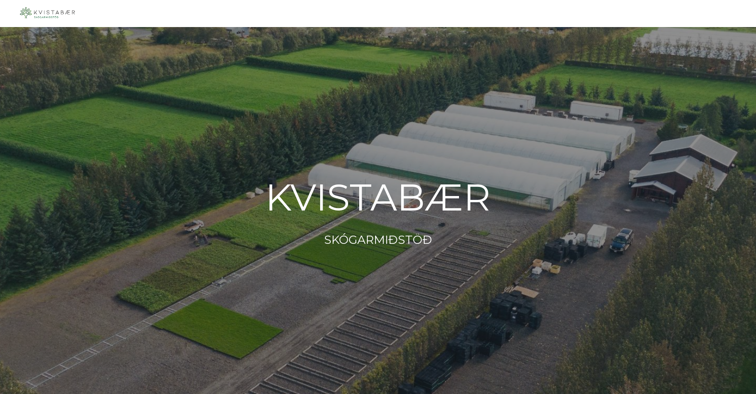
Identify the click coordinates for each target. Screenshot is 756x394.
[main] (378, 210)
